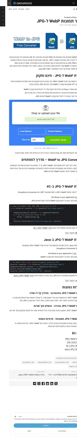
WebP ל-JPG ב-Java (65, 349)
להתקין (70, 197)
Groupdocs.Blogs (63, 17)
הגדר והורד (69, 253)
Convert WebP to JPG (55, 362)
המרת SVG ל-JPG (66, 342)
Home (72, 9)
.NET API (71, 233)
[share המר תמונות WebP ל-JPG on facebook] (35, 384)
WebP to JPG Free (68, 366)
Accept (38, 425)
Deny (22, 431)
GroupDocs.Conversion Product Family (61, 358)
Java (71, 180)
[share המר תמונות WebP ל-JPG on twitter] (48, 384)
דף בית (73, 17)
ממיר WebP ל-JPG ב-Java (16, 276)
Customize (55, 431)
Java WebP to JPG (21, 362)
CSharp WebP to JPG (37, 362)
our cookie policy (66, 421)
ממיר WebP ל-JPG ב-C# (35, 228)
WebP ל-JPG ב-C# (66, 346)
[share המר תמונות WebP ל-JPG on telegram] (27, 384)
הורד (59, 233)
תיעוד (65, 233)
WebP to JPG (69, 362)
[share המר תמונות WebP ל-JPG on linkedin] (44, 384)
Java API (71, 281)
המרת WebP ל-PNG (65, 339)
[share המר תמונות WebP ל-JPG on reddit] (40, 384)
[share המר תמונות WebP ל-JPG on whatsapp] (31, 384)
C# (72, 176)
